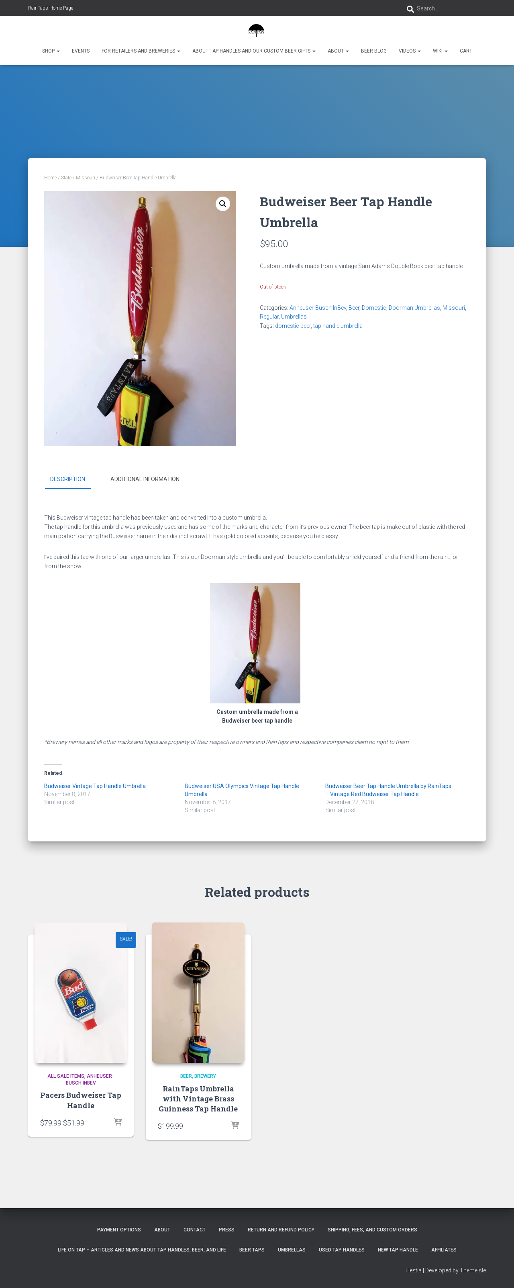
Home (50, 178)
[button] (58, 51)
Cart (466, 51)
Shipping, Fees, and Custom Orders (372, 1230)
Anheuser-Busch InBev (318, 308)
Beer (354, 308)
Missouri (85, 178)
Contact (195, 1230)
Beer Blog (374, 51)
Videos (410, 51)
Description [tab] (67, 479)
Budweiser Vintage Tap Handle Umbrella (95, 785)
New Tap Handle (398, 1249)
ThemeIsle (473, 1270)
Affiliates (444, 1249)
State (66, 178)
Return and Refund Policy (281, 1230)
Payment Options (119, 1230)
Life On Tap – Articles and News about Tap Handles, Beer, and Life (142, 1249)
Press (227, 1230)
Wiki (440, 51)
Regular (269, 316)
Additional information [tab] (144, 479)
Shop (51, 51)
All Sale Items (65, 1076)
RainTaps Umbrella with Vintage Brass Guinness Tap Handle (198, 1098)
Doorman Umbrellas (414, 308)
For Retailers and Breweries (141, 51)
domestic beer (293, 326)
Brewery (205, 1076)
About (338, 51)
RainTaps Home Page (50, 8)
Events (81, 51)
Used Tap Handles (342, 1249)
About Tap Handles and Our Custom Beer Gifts (254, 51)
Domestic (374, 308)
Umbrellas (294, 316)
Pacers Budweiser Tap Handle (80, 1099)
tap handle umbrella (338, 326)
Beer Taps (252, 1249)
